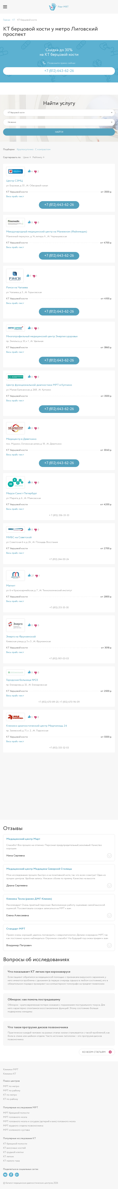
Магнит (10, 585)
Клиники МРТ (10, 1069)
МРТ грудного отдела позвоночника (23, 1125)
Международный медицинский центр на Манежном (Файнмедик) (46, 231)
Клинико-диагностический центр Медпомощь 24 (36, 726)
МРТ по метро (11, 1086)
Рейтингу (37, 157)
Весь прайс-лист (15, 196)
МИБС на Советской (19, 537)
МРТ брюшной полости (16, 1113)
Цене (26, 157)
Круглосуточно (25, 149)
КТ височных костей (14, 1148)
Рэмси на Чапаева (17, 287)
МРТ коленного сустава (16, 1130)
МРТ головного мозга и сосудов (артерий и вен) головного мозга (39, 1121)
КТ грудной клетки (13, 1152)
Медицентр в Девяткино (21, 439)
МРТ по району (11, 1090)
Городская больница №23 (22, 680)
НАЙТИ (59, 132)
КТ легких (8, 1156)
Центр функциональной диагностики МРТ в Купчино (39, 385)
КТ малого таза (11, 1161)
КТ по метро (10, 1095)
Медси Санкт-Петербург (21, 493)
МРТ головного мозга (15, 1117)
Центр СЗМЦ (14, 180)
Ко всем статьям (94, 1052)
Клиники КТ (9, 1074)
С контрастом (42, 149)
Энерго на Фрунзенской (21, 636)
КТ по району (10, 1099)
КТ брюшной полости (15, 1143)
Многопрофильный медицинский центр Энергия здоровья (41, 336)
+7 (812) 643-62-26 (113, 7)
